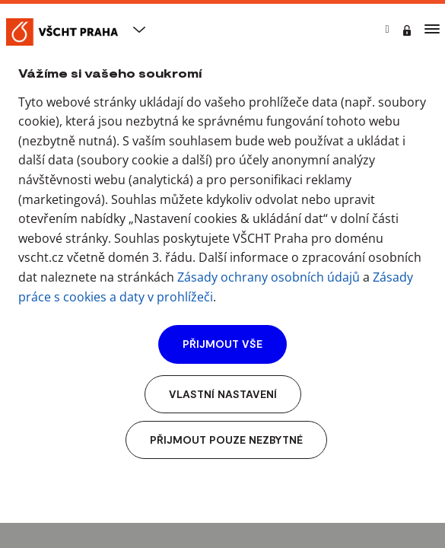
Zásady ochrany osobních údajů (268, 277)
